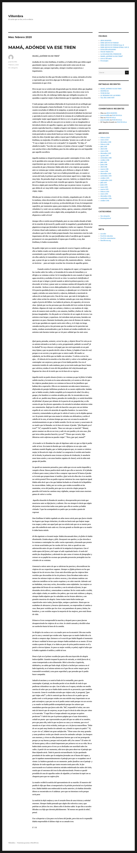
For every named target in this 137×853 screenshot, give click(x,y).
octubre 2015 (104, 178)
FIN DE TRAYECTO (106, 52)
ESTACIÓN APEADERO (108, 49)
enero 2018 (104, 151)
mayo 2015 (104, 187)
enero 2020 (104, 140)
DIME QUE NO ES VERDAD (109, 43)
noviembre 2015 (106, 176)
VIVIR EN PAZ (105, 93)
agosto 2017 (104, 156)
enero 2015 (104, 194)
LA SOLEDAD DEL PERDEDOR (110, 54)
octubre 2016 (104, 160)
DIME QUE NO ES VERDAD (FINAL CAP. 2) (114, 47)
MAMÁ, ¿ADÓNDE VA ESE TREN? (111, 56)
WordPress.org (105, 240)
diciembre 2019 (105, 142)
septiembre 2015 (106, 180)
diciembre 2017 (105, 153)
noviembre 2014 (106, 198)
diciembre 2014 (105, 196)
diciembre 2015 (105, 174)
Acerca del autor (106, 59)
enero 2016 (104, 171)
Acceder (103, 234)
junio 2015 (103, 185)
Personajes (104, 61)
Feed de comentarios (107, 238)
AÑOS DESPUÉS (105, 40)
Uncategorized (105, 218)
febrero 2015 (104, 192)
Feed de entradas (106, 236)
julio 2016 (103, 162)
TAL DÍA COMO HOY (107, 98)
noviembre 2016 (106, 158)
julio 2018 (103, 147)
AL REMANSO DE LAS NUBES (110, 95)
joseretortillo (12, 62)
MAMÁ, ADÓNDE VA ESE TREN (42, 47)
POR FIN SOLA (117, 115)
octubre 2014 (104, 201)
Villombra (15, 16)
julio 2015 (103, 183)
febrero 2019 (104, 144)
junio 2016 (103, 165)
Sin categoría (13, 68)
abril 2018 (103, 149)
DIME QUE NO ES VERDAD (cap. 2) (112, 45)
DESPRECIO (104, 91)
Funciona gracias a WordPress (28, 843)
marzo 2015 (104, 189)
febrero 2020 (105, 138)
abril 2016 (103, 167)
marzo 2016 (104, 169)
